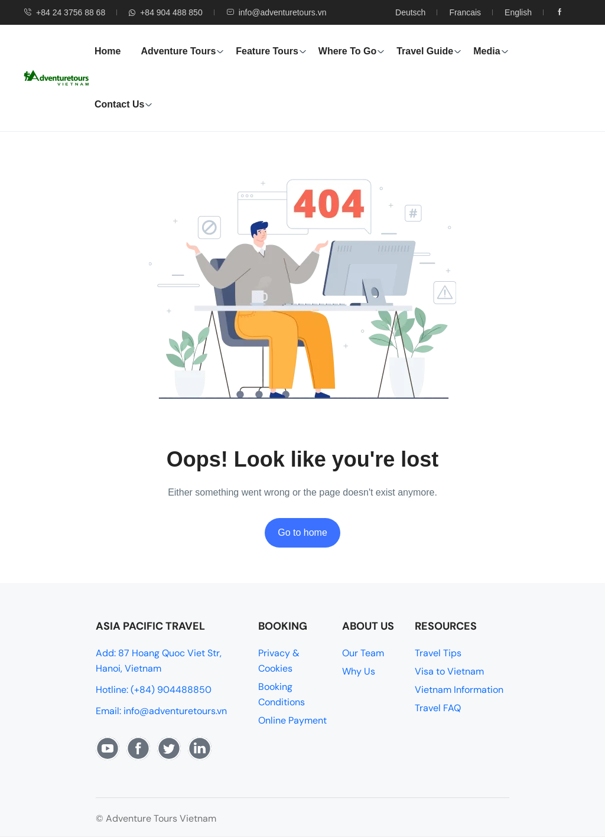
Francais (465, 12)
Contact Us (123, 104)
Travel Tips (438, 653)
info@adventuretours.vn (276, 12)
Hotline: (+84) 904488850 (154, 689)
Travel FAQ (438, 708)
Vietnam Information (459, 689)
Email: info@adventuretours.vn (161, 711)
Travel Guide (428, 51)
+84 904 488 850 (166, 12)
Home (108, 51)
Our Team (363, 653)
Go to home (302, 532)
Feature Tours (271, 51)
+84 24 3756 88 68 (64, 12)
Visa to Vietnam (449, 671)
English (518, 12)
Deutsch (410, 12)
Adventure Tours (182, 51)
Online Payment (292, 720)
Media (490, 51)
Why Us (358, 671)
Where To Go (351, 51)
